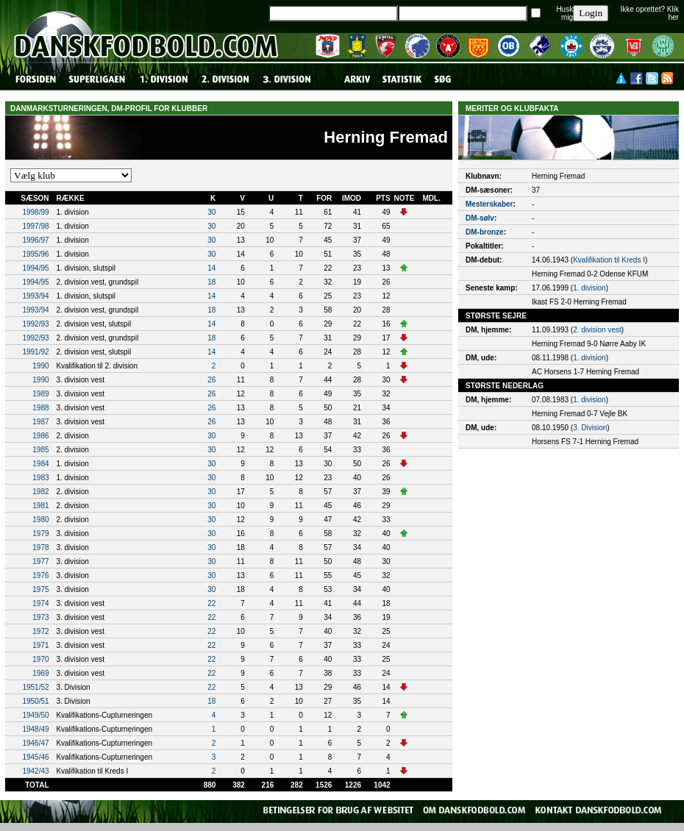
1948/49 (35, 729)
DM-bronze (485, 232)
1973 (40, 617)
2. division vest (597, 330)
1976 (40, 575)
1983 (40, 478)
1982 (40, 492)
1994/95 (35, 268)
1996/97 (35, 240)
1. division (589, 288)
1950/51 (35, 701)
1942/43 (35, 771)
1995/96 (35, 254)
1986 (40, 436)
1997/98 (35, 226)
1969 (40, 673)
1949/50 (35, 715)
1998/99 (35, 212)
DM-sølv (480, 218)
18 (211, 282)
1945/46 (35, 757)
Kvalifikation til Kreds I (609, 260)
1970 (40, 659)
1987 (40, 422)
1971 (40, 645)
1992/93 (35, 324)
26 (211, 380)
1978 (40, 547)
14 (211, 268)
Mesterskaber (489, 204)
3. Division (590, 428)
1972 (40, 631)
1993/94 (35, 296)
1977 (40, 561)
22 (211, 603)
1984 (40, 464)
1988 (40, 408)
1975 (40, 589)
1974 (40, 603)
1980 (40, 520)
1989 (40, 394)
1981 (40, 506)
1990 (40, 366)
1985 (40, 450)
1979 (40, 533)
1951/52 (35, 687)
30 (211, 212)
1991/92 (35, 352)
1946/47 (35, 743)
